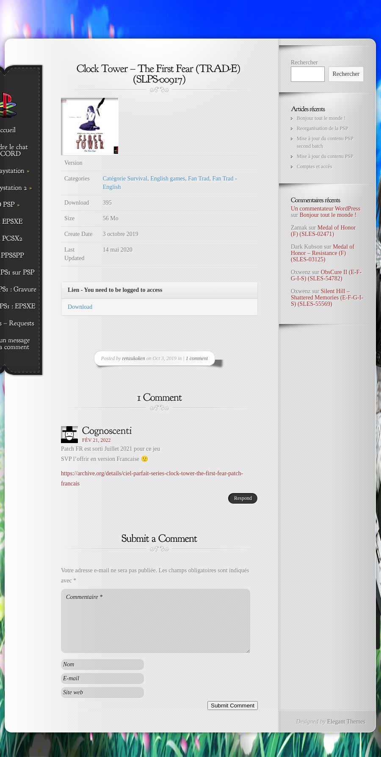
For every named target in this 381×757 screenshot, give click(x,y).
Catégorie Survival (125, 178)
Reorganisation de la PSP (322, 128)
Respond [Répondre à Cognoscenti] (243, 498)
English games (167, 178)
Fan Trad (198, 178)
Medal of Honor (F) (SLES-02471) (323, 231)
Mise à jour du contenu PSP (325, 156)
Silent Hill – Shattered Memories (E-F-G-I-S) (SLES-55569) (327, 298)
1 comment (197, 358)
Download (80, 307)
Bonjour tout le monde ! (321, 118)
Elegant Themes (346, 721)
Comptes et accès (314, 166)
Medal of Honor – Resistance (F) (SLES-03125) (322, 253)
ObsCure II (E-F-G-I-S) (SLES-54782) (326, 275)
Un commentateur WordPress (325, 208)
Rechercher (304, 62)
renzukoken (133, 358)
